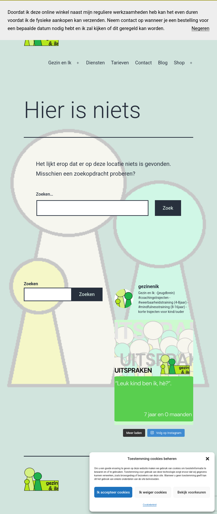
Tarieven (120, 63)
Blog (163, 63)
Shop (179, 63)
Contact (143, 63)
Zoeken (31, 283)
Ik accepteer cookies (113, 492)
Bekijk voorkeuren (192, 492)
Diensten (95, 63)
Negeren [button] (200, 28)
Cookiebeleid (149, 505)
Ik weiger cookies (153, 492)
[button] (207, 458)
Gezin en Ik (59, 63)
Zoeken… (44, 194)
